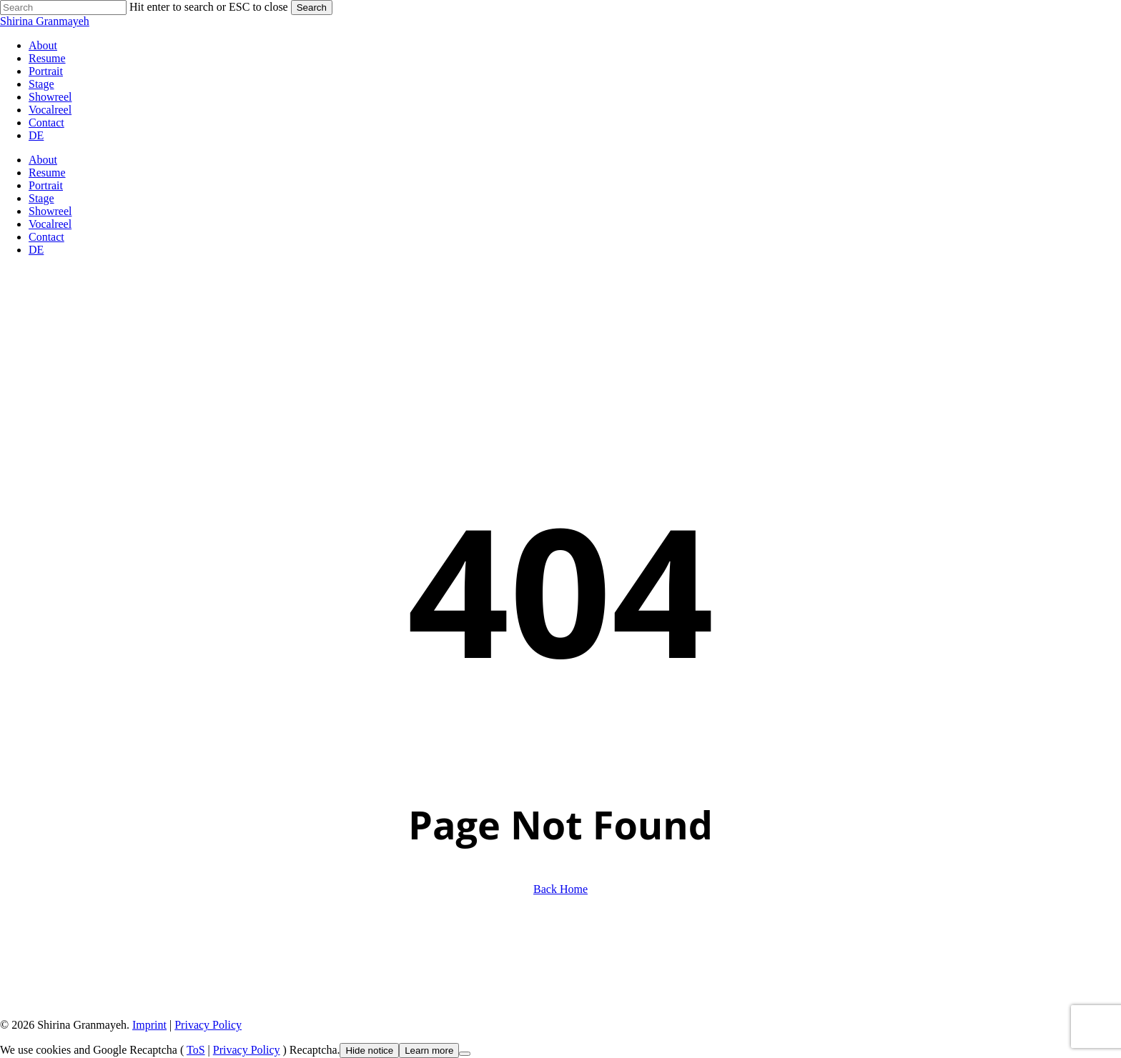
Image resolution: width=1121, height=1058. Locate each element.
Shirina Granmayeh (44, 21)
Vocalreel (50, 224)
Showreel (50, 211)
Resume (47, 172)
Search (312, 7)
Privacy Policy (208, 1025)
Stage (41, 198)
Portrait (46, 185)
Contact (46, 237)
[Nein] (464, 1054)
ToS (196, 1050)
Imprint (149, 1025)
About (43, 160)
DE (36, 250)
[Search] (63, 7)
